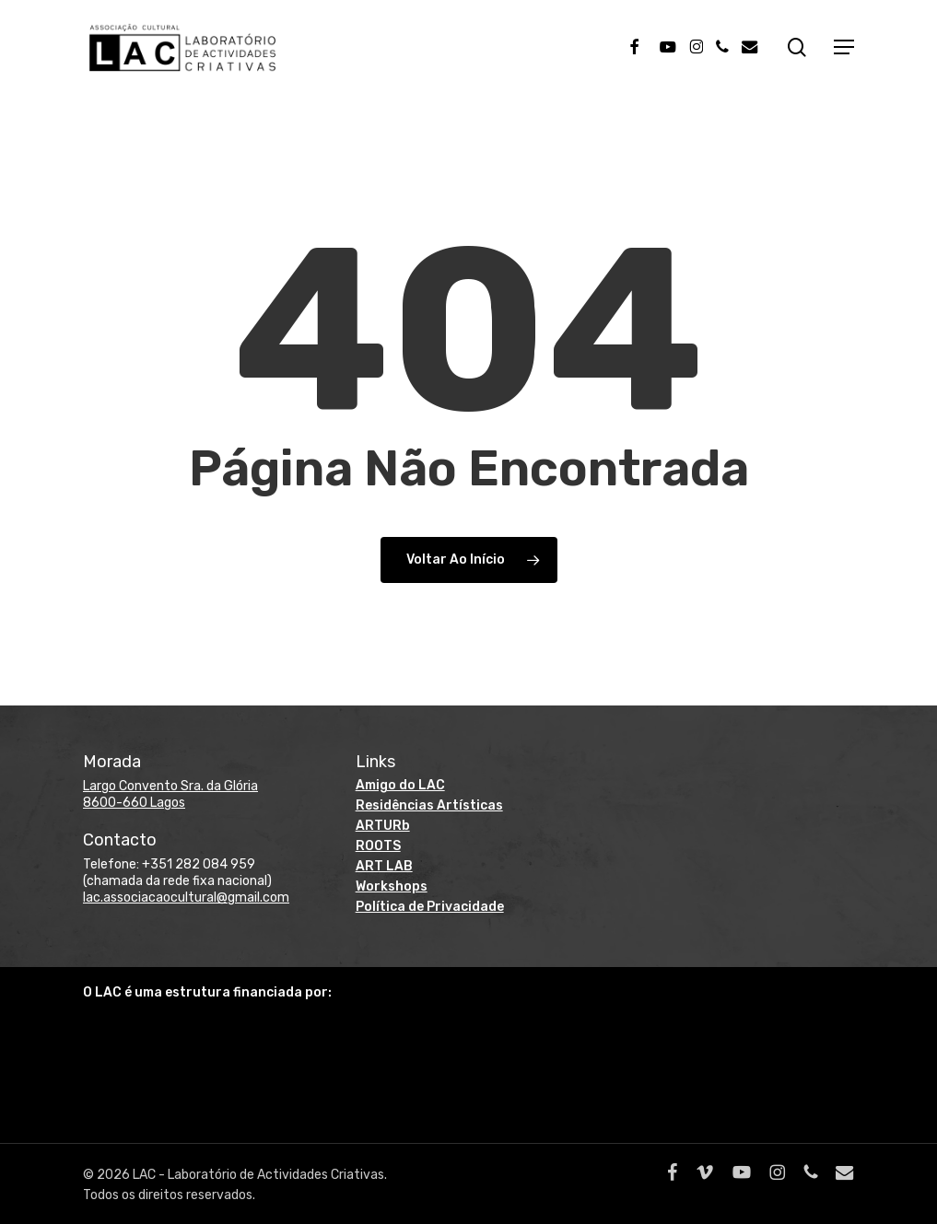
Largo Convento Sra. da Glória (170, 786)
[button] (844, 51)
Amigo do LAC (400, 785)
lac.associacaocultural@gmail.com (186, 897)
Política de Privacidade (430, 907)
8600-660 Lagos (134, 802)
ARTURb (383, 825)
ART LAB (384, 866)
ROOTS (378, 846)
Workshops (392, 886)
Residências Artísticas (429, 805)
